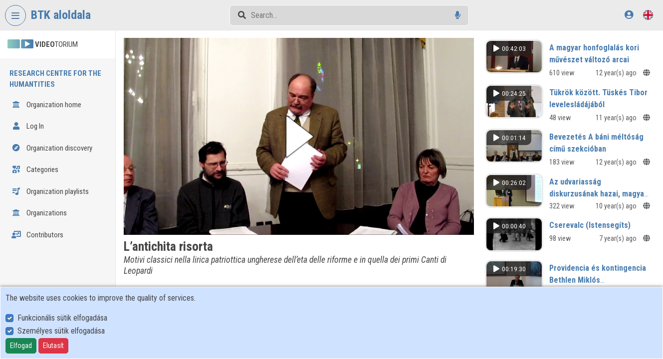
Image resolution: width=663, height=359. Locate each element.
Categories (34, 169)
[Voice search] (457, 15)
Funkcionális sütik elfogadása (62, 318)
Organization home (46, 104)
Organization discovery (51, 148)
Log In (27, 126)
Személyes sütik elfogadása (61, 331)
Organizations (39, 212)
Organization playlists (50, 191)
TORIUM (42, 44)
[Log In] (629, 14)
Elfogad (21, 346)
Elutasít (53, 346)
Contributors (37, 234)
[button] (299, 136)
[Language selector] (648, 14)
